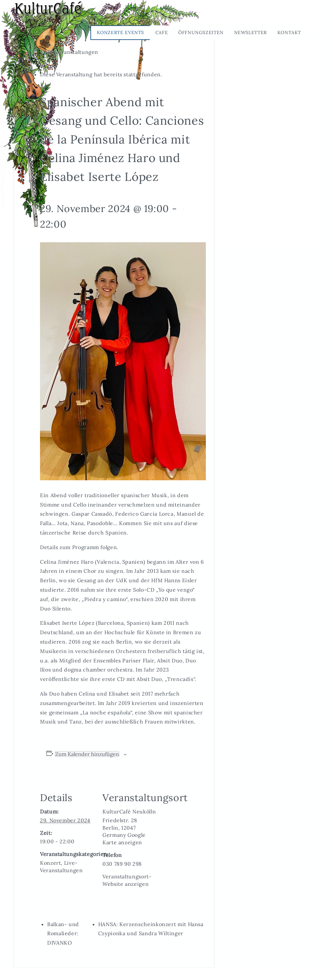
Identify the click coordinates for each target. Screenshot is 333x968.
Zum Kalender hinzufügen (87, 754)
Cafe (161, 32)
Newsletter (250, 32)
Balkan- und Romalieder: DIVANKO (63, 933)
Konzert (50, 863)
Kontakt (289, 32)
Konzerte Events (120, 32)
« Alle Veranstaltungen (69, 52)
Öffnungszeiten (201, 32)
